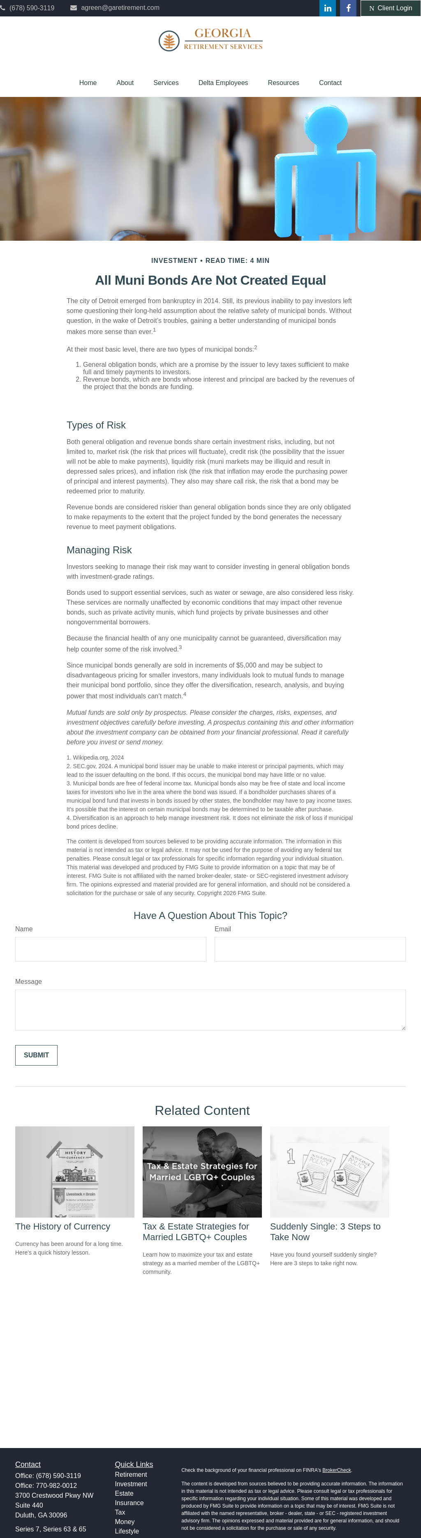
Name (24, 929)
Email (223, 929)
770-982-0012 (56, 1485)
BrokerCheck (336, 1470)
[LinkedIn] (327, 8)
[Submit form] (36, 1055)
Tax (120, 1512)
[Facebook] (348, 8)
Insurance (129, 1502)
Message (28, 981)
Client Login (390, 8)
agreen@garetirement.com (115, 7)
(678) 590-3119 (27, 8)
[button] (88, 83)
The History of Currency (62, 1226)
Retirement (131, 1474)
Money (125, 1521)
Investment (131, 1483)
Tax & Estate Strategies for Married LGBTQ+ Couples (196, 1231)
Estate (124, 1493)
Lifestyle (127, 1531)
